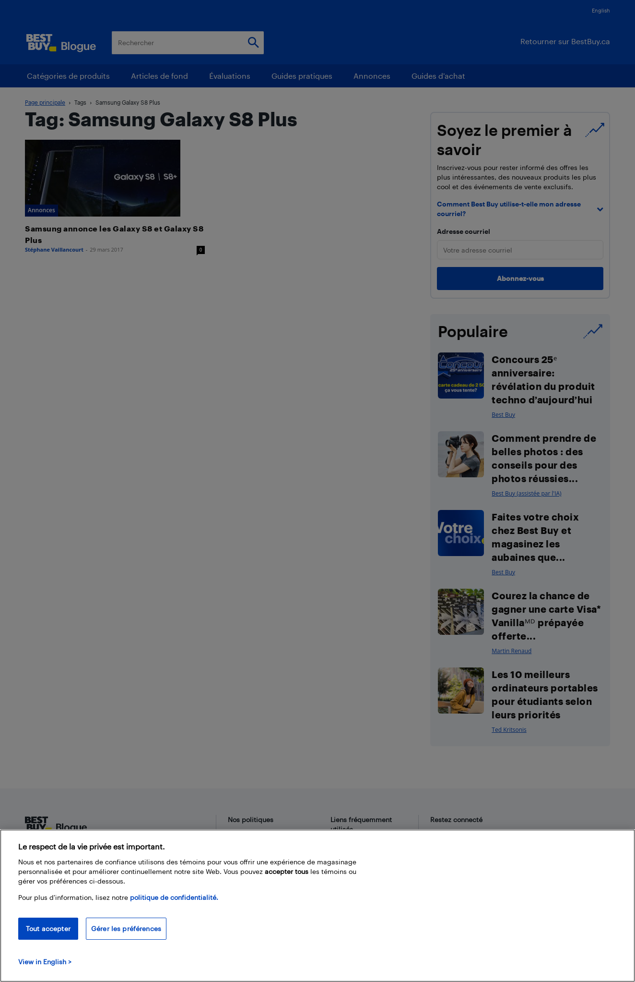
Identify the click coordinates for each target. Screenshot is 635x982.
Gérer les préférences (126, 928)
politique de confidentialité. (174, 897)
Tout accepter (48, 928)
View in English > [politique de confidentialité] (44, 962)
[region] (317, 905)
